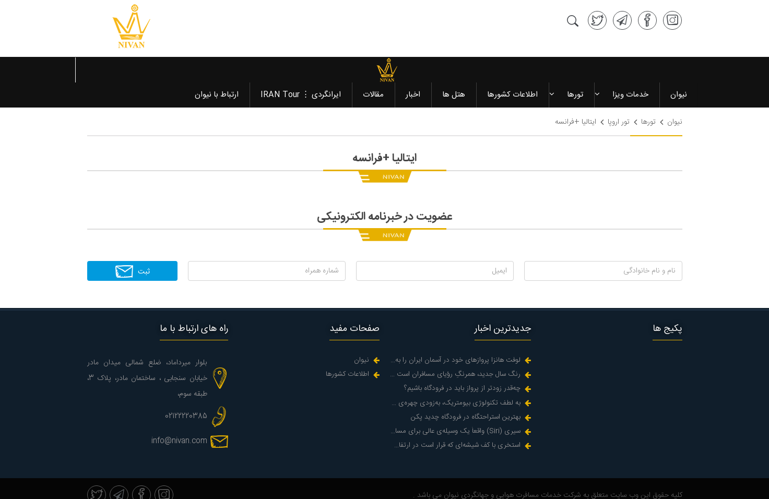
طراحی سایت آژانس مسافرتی (638, 486)
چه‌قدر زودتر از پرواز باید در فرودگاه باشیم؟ (462, 363)
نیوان (678, 69)
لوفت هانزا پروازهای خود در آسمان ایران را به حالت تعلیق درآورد (455, 335)
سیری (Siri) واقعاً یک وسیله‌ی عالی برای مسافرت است (455, 406)
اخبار (412, 69)
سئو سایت (572, 486)
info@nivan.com (179, 416)
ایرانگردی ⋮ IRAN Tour (300, 69)
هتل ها (453, 69)
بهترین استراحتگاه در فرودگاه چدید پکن (465, 392)
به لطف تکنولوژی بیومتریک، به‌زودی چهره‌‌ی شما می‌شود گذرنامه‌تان (455, 378)
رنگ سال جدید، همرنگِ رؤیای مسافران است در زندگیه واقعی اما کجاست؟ (455, 349)
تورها (574, 69)
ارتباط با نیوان (216, 69)
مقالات (372, 69)
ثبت (132, 246)
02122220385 (186, 391)
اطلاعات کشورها (512, 69)
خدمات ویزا (630, 69)
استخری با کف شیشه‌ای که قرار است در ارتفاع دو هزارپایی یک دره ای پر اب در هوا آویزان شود (455, 420)
